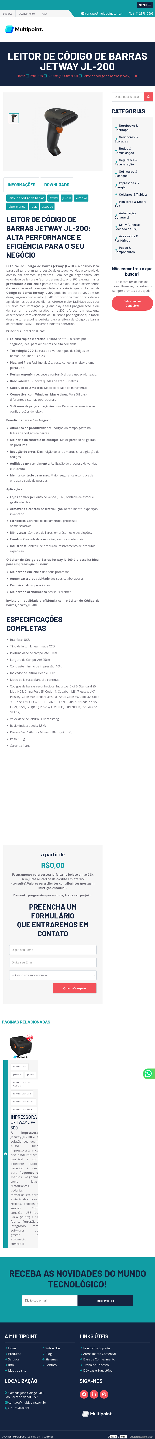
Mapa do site (17, 1370)
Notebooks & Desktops (126, 127)
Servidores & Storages (126, 139)
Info (11, 1365)
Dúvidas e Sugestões (97, 1370)
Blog (48, 1354)
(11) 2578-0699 (141, 13)
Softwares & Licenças (126, 173)
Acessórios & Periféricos (126, 238)
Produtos (14, 1354)
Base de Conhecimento (99, 1359)
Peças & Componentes (125, 249)
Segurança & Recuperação (126, 162)
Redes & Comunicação (124, 150)
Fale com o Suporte (96, 1348)
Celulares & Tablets (133, 194)
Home (12, 1348)
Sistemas (51, 1359)
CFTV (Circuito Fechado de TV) (127, 226)
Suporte (7, 13)
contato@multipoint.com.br (102, 13)
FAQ (44, 13)
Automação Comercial (125, 215)
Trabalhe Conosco (96, 1365)
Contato (51, 1365)
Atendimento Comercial (99, 1354)
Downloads (56, 184)
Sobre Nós (52, 1348)
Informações (21, 184)
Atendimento (27, 13)
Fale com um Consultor (132, 303)
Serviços (14, 1359)
